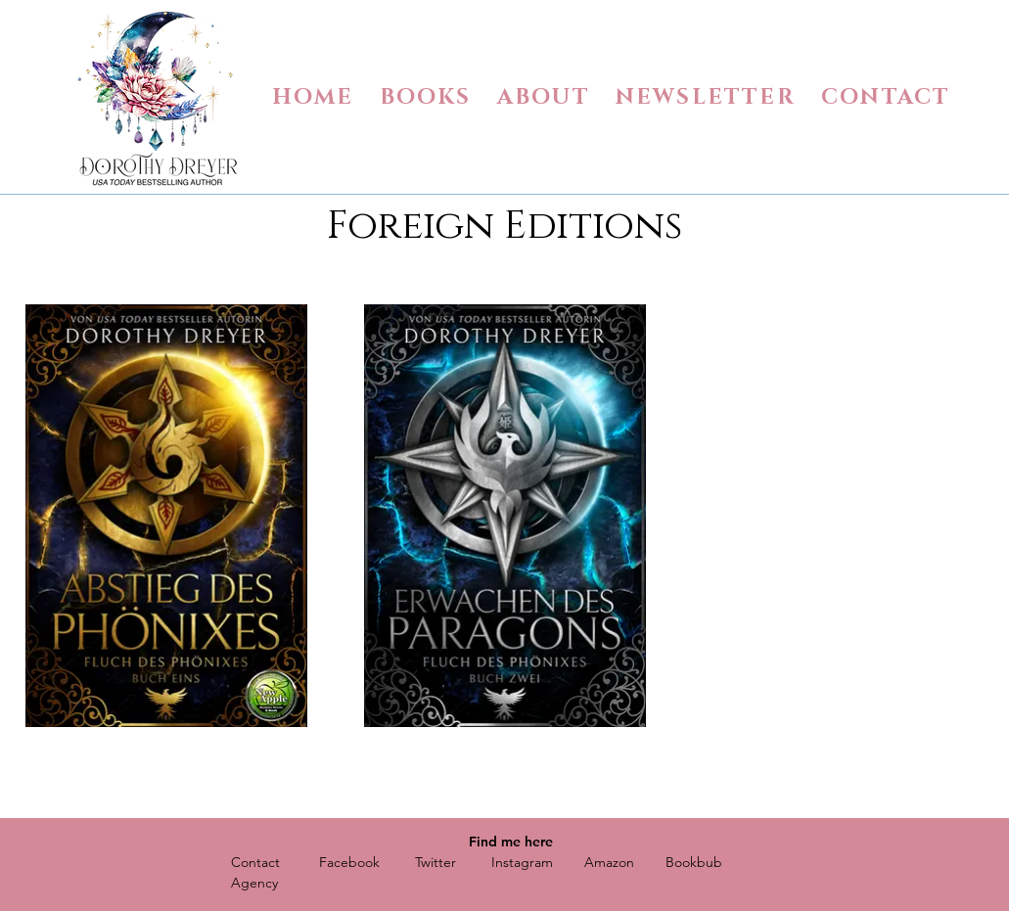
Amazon (609, 862)
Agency (254, 882)
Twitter (435, 862)
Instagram (522, 862)
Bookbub (693, 862)
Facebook (349, 862)
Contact (255, 862)
